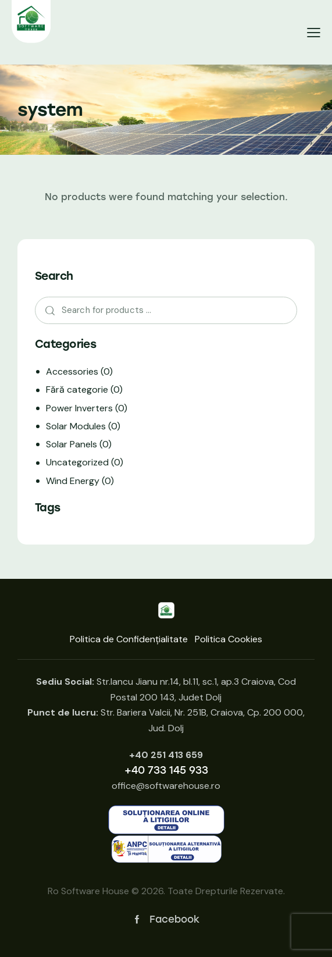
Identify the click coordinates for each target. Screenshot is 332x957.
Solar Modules (76, 426)
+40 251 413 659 (166, 755)
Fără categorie (77, 389)
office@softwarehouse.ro (166, 786)
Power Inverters (79, 408)
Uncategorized (77, 462)
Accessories (72, 371)
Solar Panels (71, 444)
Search (47, 310)
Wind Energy (72, 481)
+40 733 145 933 (166, 770)
